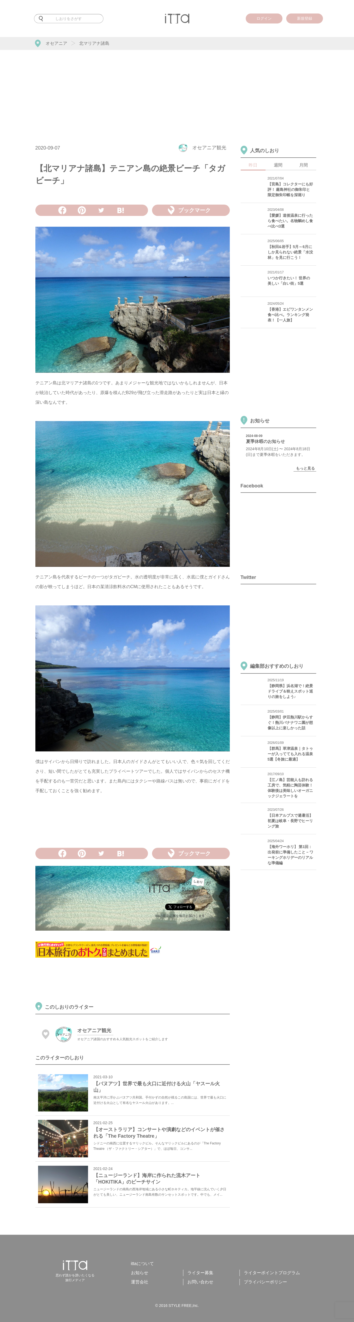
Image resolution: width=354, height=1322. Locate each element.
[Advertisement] (177, 90)
